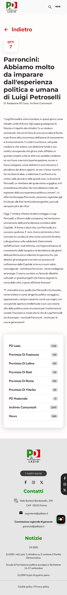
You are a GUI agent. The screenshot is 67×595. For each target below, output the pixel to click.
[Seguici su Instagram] (33, 482)
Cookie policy (25, 586)
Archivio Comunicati (41, 103)
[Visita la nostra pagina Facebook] (65, 478)
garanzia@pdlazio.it (33, 526)
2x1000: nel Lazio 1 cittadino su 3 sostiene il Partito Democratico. (33, 556)
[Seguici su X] (64, 490)
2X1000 (33, 547)
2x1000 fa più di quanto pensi (33, 575)
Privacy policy (41, 586)
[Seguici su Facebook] (25, 482)
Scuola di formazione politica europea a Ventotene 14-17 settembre (33, 566)
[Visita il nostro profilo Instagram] (65, 484)
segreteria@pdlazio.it (36, 513)
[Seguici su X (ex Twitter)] (41, 482)
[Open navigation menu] (58, 7)
